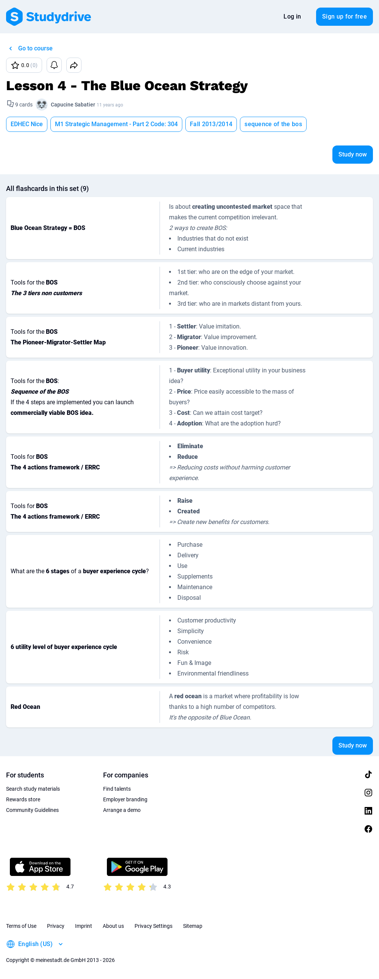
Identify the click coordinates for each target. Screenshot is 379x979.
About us (113, 926)
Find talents (117, 789)
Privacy (55, 926)
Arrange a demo (122, 810)
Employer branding (125, 799)
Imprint (83, 926)
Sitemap (192, 926)
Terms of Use (21, 926)
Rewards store (23, 799)
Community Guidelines (32, 810)
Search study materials (33, 789)
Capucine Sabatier (73, 105)
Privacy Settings (153, 926)
